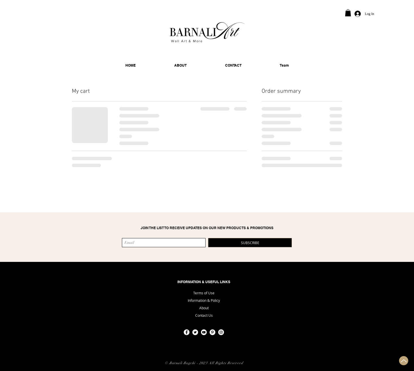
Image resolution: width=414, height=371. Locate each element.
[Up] (403, 360)
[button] (348, 12)
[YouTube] (204, 332)
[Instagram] (221, 332)
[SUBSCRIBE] (250, 242)
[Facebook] (186, 332)
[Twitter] (195, 332)
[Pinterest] (212, 332)
